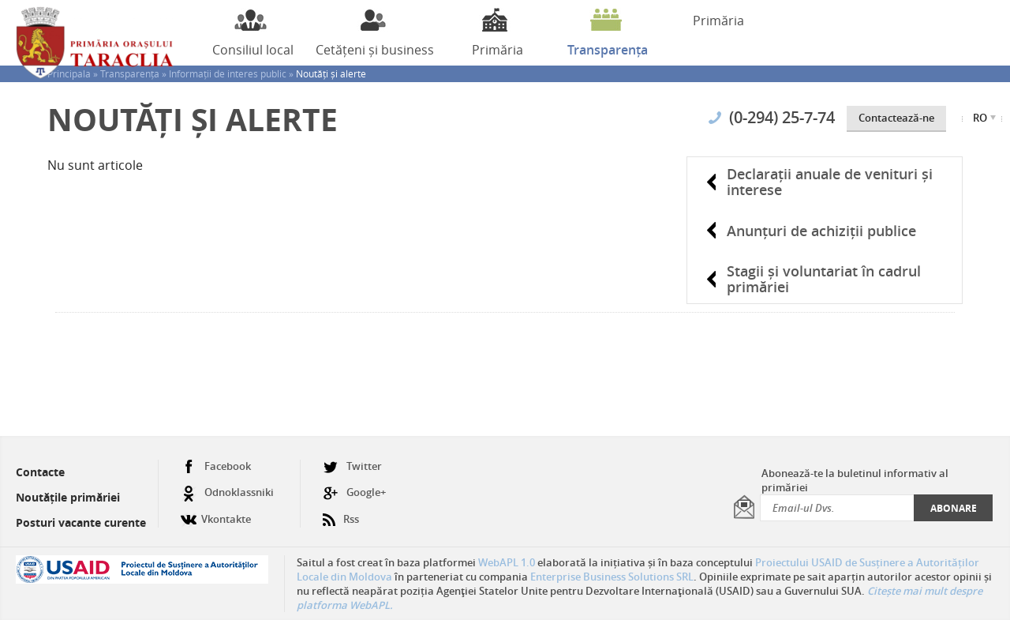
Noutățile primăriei (68, 497)
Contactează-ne (896, 118)
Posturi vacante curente (81, 522)
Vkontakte (216, 513)
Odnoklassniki (227, 492)
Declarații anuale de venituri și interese (830, 181)
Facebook (216, 466)
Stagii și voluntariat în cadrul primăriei (824, 278)
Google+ (354, 492)
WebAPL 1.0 (506, 562)
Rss (341, 513)
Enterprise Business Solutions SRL (612, 576)
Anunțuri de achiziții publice (821, 230)
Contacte (40, 471)
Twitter (352, 466)
